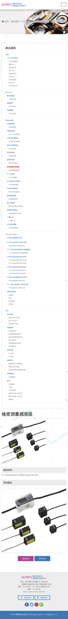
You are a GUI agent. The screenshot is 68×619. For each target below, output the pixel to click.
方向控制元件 (13, 86)
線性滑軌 (10, 314)
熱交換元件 (12, 67)
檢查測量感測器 (14, 170)
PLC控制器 (11, 174)
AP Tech (8, 92)
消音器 (11, 304)
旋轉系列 (10, 360)
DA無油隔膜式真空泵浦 (17, 280)
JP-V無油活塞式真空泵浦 (17, 270)
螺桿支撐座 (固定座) (15, 393)
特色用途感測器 (14, 192)
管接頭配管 (12, 80)
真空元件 (12, 70)
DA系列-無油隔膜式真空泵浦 (17, 277)
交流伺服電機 (11, 224)
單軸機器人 (11, 373)
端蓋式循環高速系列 (15, 337)
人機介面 (10, 217)
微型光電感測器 (12, 145)
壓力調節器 (11, 96)
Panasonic (26, 21)
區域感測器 (11, 152)
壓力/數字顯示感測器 (16, 206)
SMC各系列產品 (12, 58)
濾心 (10, 298)
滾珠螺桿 (10, 327)
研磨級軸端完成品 (15, 343)
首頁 (5, 21)
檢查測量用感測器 (41, 21)
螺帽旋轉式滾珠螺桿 (15, 364)
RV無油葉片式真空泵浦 (17, 246)
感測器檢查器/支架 (15, 213)
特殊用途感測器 (12, 188)
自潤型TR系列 (13, 324)
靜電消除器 (11, 160)
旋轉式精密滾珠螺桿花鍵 (17, 370)
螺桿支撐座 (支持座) (15, 396)
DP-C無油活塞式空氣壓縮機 (18, 253)
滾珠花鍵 (10, 350)
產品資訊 (15, 21)
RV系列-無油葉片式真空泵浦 (17, 242)
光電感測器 (12, 149)
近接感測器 (11, 124)
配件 (8, 381)
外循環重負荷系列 (15, 334)
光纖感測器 (11, 131)
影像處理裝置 (11, 195)
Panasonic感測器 (14, 134)
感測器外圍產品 (12, 210)
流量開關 (10, 110)
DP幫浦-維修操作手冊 (14, 238)
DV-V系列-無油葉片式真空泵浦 (17, 284)
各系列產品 (12, 99)
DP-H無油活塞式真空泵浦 (17, 260)
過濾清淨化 (12, 73)
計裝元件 (12, 76)
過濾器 (11, 295)
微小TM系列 (13, 321)
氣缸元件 (12, 83)
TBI (6, 311)
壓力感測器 (11, 203)
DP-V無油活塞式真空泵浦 (17, 263)
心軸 (10, 387)
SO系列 (11, 356)
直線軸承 (12, 384)
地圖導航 (42, 598)
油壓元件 (12, 64)
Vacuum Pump (11, 234)
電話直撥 (26, 598)
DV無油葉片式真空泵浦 (17, 288)
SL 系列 (11, 353)
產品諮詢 (25, 558)
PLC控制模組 (13, 177)
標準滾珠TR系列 (14, 318)
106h (56, 614)
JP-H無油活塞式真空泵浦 (17, 273)
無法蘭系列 (12, 346)
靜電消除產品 (13, 163)
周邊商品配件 (11, 291)
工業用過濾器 (13, 61)
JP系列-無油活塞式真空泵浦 (16, 267)
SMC (7, 54)
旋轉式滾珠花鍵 (14, 367)
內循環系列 (12, 331)
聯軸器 (11, 399)
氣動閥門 (10, 103)
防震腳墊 (12, 301)
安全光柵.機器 (13, 184)
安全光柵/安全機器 (13, 181)
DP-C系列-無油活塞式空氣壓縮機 (18, 249)
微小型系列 (12, 340)
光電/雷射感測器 (12, 138)
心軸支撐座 (12, 390)
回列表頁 (42, 558)
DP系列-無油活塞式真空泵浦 (17, 257)
